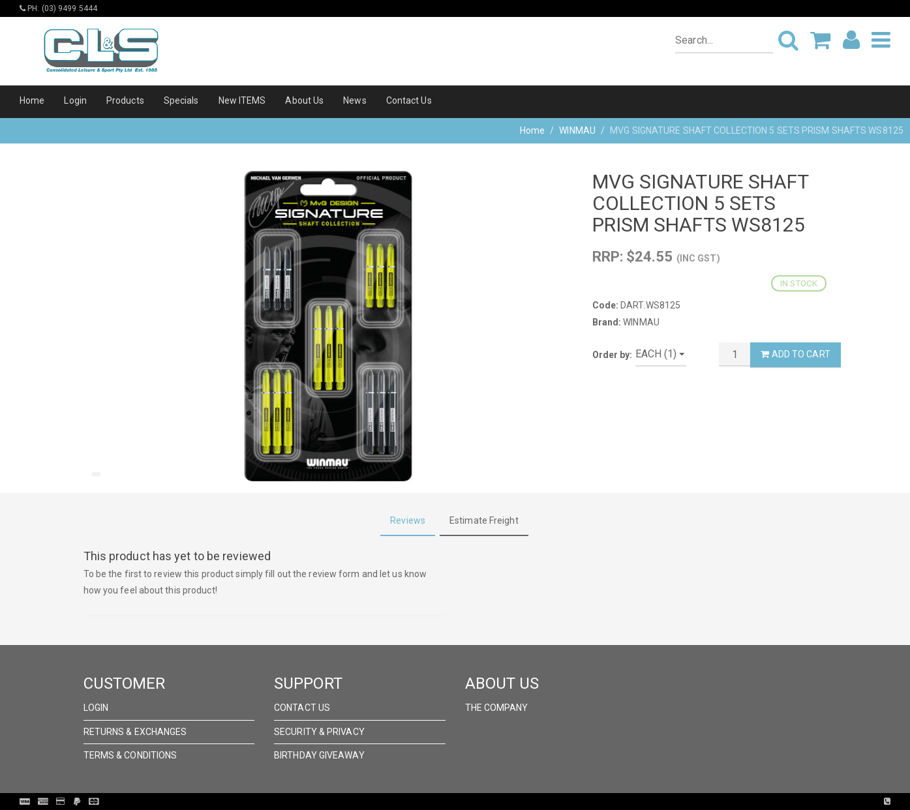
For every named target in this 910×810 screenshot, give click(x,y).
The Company (496, 707)
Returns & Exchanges (135, 732)
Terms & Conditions (130, 755)
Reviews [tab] (407, 520)
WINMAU (577, 130)
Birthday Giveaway (319, 755)
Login (75, 100)
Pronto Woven (482, 801)
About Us (304, 100)
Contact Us (409, 100)
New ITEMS (242, 100)
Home (32, 100)
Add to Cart (795, 354)
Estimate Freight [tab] (484, 520)
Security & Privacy (319, 732)
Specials (181, 100)
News (354, 100)
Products (125, 100)
